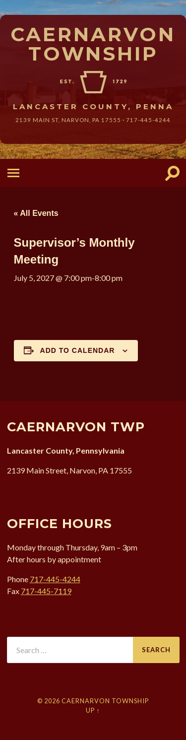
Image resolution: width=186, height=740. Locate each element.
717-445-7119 (46, 591)
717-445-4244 (148, 120)
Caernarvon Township (93, 44)
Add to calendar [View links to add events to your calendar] (77, 350)
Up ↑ (93, 710)
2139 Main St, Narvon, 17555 (68, 120)
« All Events (36, 213)
